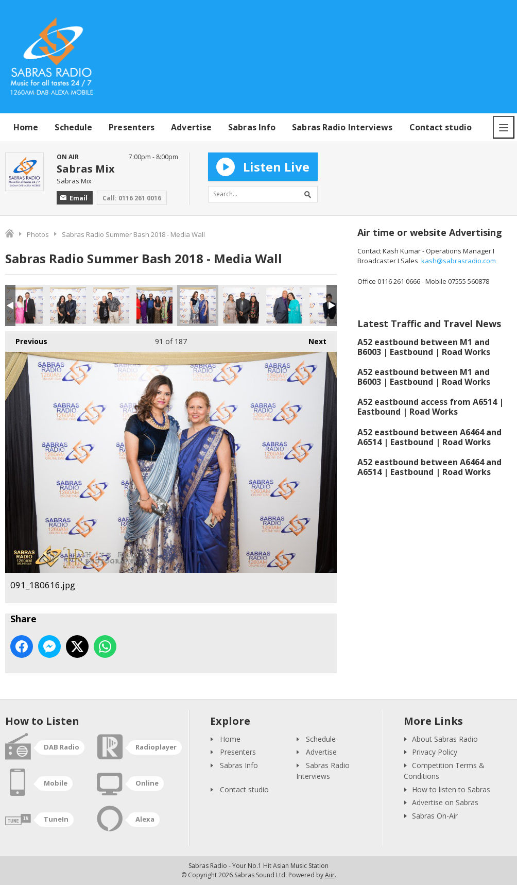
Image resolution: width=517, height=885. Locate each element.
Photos (38, 234)
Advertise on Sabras (445, 802)
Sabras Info (251, 127)
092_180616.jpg (241, 305)
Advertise (191, 127)
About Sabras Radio (445, 739)
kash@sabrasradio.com (458, 260)
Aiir (330, 875)
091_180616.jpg (198, 305)
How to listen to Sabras (451, 789)
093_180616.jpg (284, 305)
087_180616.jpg (25, 305)
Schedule (73, 127)
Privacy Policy (434, 752)
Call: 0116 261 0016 (131, 198)
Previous (26, 338)
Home (25, 127)
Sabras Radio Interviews (342, 127)
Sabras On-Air (435, 816)
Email (74, 198)
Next (312, 338)
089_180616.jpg (111, 305)
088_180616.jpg (68, 305)
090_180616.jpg (154, 305)
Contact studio (440, 127)
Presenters (131, 127)
